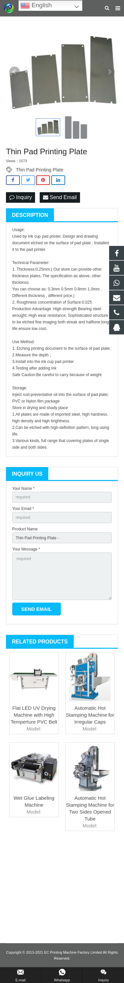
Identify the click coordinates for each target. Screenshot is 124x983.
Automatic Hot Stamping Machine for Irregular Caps (90, 715)
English (36, 6)
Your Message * (26, 549)
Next (109, 72)
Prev (14, 72)
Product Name (25, 529)
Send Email (60, 197)
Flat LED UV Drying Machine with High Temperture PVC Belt (34, 715)
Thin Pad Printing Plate (39, 169)
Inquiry (20, 197)
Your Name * (23, 488)
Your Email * (23, 508)
